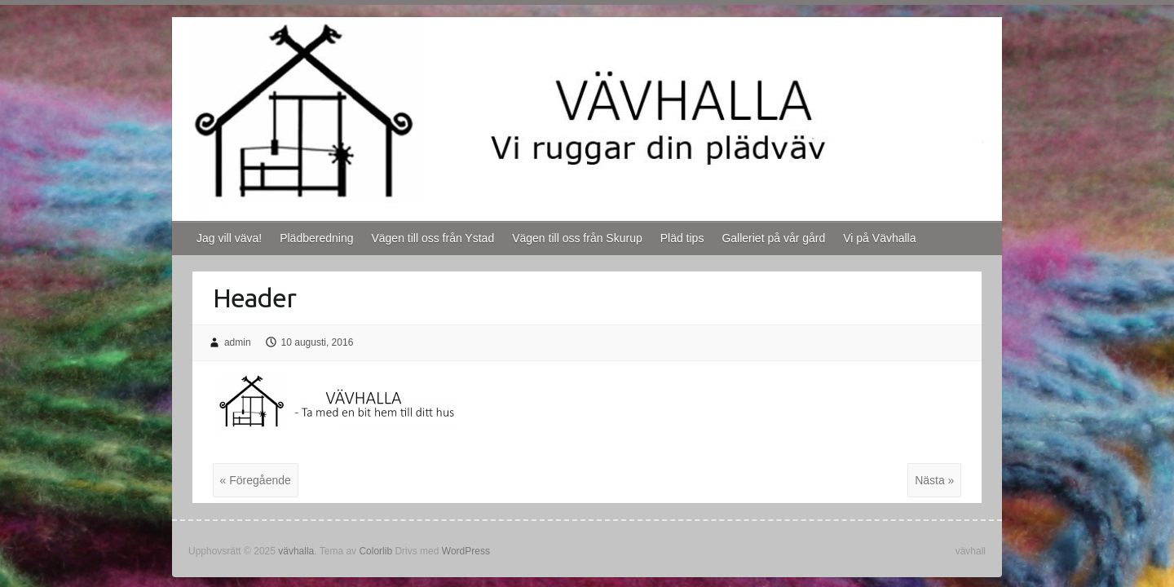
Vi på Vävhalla (879, 238)
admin (237, 342)
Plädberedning (316, 238)
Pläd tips (682, 238)
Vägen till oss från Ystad (432, 238)
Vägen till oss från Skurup (577, 238)
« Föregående (255, 480)
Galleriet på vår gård (773, 238)
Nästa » (934, 480)
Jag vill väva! (229, 238)
